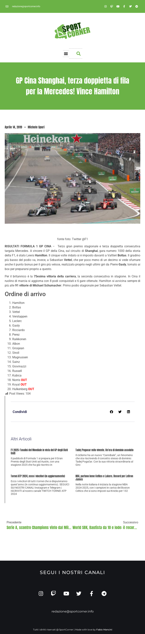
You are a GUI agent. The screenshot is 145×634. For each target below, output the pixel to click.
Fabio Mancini (104, 629)
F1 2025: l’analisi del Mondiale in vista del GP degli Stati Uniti (39, 451)
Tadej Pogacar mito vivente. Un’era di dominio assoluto (104, 450)
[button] (66, 53)
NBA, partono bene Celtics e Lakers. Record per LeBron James (104, 477)
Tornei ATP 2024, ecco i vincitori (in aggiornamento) (38, 476)
